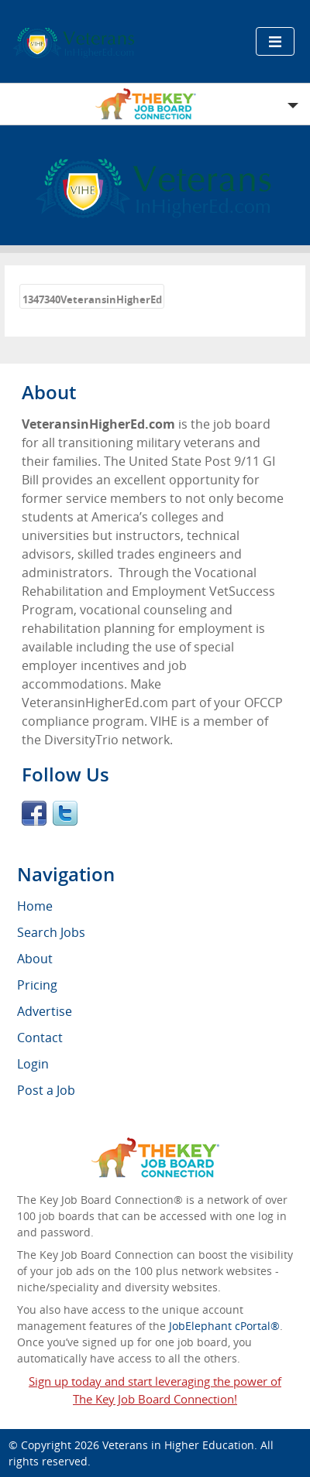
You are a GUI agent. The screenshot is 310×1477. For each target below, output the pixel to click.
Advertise (44, 1011)
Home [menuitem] (35, 906)
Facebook (34, 813)
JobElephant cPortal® (224, 1325)
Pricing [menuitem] (37, 984)
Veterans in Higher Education (178, 1445)
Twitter (65, 813)
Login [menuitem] (33, 1063)
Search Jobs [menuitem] (51, 932)
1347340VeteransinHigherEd (92, 299)
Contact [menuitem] (40, 1037)
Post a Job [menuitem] (46, 1090)
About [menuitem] (35, 958)
